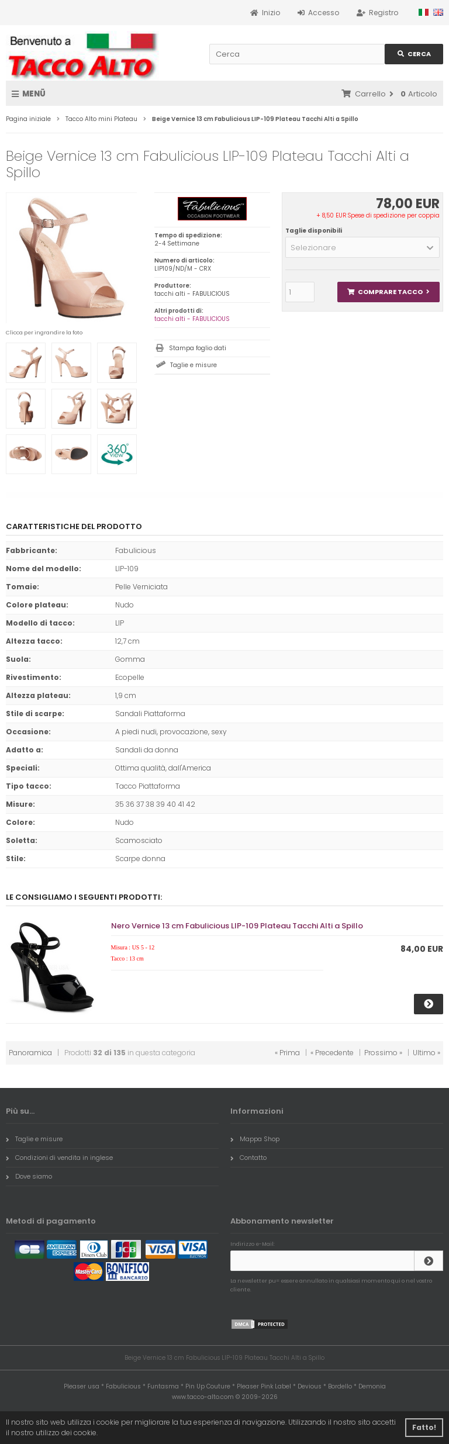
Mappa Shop (254, 1139)
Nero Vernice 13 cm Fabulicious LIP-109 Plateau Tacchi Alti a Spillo (237, 925)
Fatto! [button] (424, 1427)
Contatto (248, 1157)
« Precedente (332, 1053)
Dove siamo (29, 1176)
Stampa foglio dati (197, 348)
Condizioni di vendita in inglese (59, 1157)
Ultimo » (426, 1053)
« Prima (287, 1053)
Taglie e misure (193, 365)
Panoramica (30, 1053)
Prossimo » (383, 1053)
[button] (362, 247)
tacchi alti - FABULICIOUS (192, 319)
